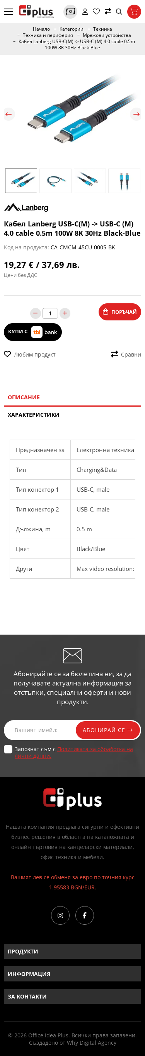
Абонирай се (107, 730)
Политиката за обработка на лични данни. (74, 752)
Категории (72, 29)
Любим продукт (30, 354)
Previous (8, 114)
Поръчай (120, 311)
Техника (102, 29)
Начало (41, 29)
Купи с (33, 332)
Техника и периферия (48, 35)
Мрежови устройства (107, 35)
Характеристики (34, 414)
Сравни (126, 354)
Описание (24, 397)
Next (136, 114)
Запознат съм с (74, 752)
